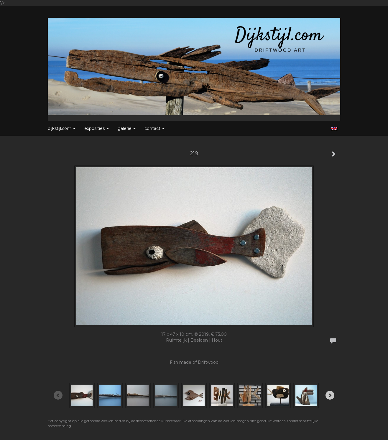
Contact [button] (154, 128)
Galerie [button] (127, 128)
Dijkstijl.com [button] (61, 128)
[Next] (329, 395)
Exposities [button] (96, 128)
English (334, 128)
